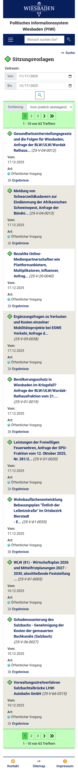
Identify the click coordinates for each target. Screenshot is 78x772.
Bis (9, 86)
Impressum (64, 766)
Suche (70, 53)
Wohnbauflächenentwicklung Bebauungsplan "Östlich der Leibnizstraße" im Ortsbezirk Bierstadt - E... (38, 510)
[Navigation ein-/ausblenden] (10, 40)
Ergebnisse (20, 180)
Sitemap (39, 766)
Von (10, 76)
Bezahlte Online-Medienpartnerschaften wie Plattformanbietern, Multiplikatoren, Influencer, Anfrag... (37, 265)
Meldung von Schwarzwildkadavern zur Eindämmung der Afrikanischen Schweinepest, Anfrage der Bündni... (40, 202)
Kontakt (13, 766)
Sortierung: (16, 107)
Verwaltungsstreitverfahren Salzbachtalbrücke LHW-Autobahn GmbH (37, 688)
